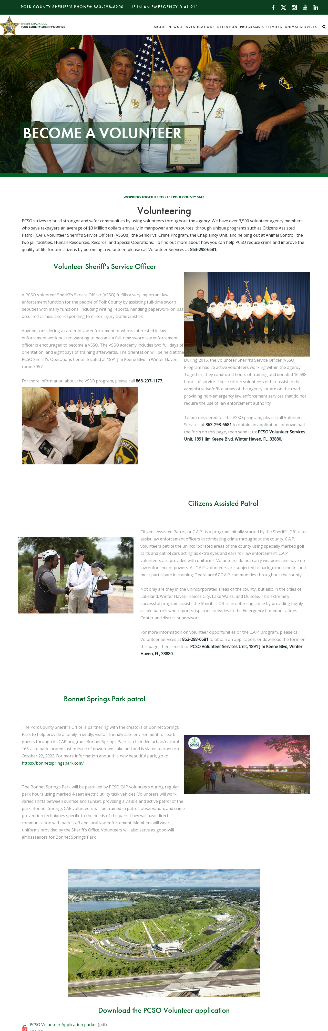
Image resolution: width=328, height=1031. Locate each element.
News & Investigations (192, 27)
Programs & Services (261, 27)
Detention (227, 27)
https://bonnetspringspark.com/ (53, 763)
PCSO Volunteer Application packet (63, 1024)
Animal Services (301, 27)
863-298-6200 (109, 6)
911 (194, 6)
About (160, 27)
